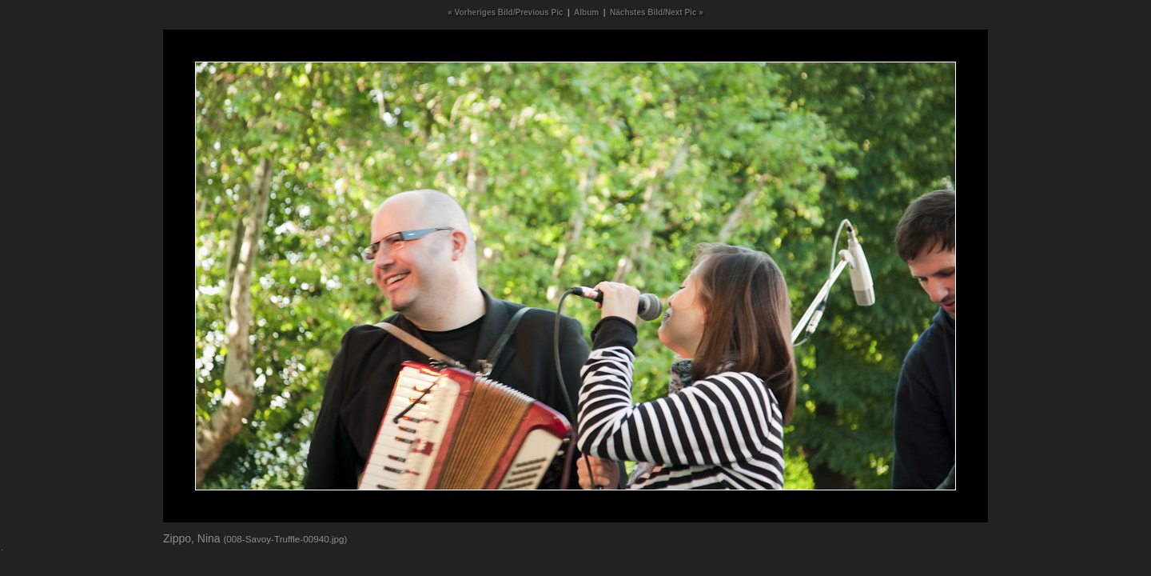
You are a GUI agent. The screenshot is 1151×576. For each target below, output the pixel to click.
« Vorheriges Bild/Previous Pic (505, 12)
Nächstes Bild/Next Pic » (656, 12)
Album (586, 12)
